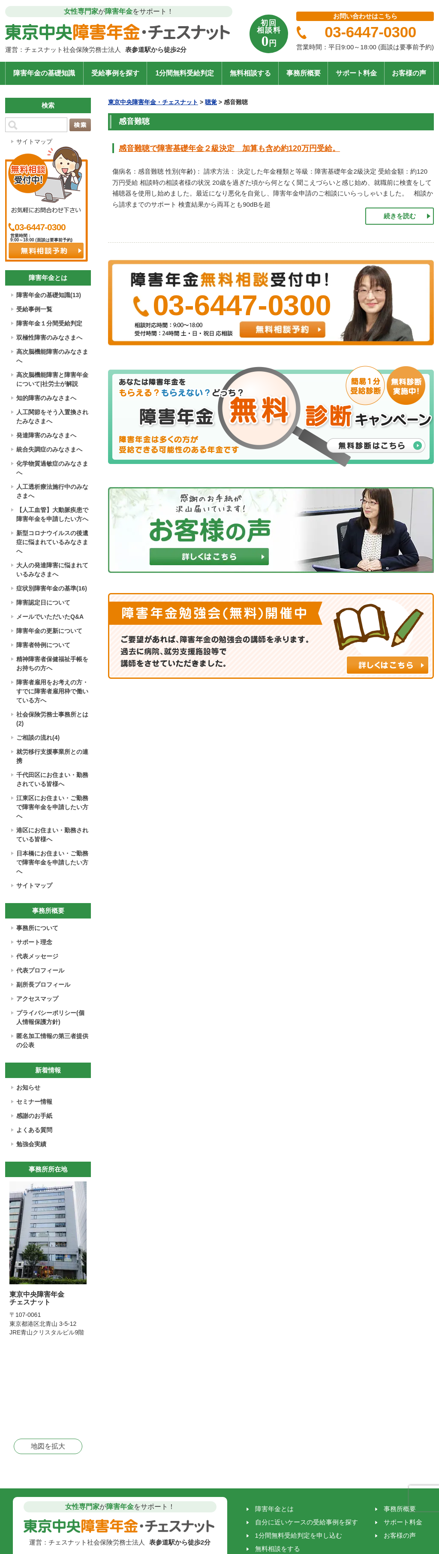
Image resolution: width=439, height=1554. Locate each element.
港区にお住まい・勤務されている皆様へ (52, 835)
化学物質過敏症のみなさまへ (52, 468)
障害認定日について (43, 602)
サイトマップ (34, 141)
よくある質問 (34, 1129)
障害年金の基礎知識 (44, 73)
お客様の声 (409, 73)
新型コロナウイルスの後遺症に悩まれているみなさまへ (52, 542)
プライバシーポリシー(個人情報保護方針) (50, 1017)
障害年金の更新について (49, 630)
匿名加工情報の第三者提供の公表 (52, 1040)
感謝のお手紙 (34, 1115)
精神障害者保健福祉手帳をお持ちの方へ (52, 664)
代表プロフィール (40, 970)
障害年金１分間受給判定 (49, 323)
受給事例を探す (115, 73)
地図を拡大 (48, 1446)
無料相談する (250, 73)
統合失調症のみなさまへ (49, 449)
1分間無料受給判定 (184, 73)
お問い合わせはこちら (365, 16)
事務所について (37, 928)
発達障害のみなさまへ (46, 435)
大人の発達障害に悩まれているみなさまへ (52, 570)
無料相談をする (277, 1548)
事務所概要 (303, 73)
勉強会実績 (31, 1144)
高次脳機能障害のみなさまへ (52, 356)
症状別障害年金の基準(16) (51, 588)
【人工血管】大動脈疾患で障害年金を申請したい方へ (52, 514)
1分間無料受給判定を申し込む (298, 1535)
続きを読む (400, 216)
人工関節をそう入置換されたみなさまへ (52, 417)
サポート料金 (356, 73)
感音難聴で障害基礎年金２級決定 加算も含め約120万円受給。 (229, 148)
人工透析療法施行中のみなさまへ (52, 491)
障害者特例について (43, 644)
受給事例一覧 (34, 309)
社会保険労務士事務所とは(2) (52, 719)
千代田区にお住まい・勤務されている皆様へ (52, 779)
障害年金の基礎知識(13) (48, 295)
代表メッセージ (37, 956)
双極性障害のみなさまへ (49, 337)
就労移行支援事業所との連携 (52, 756)
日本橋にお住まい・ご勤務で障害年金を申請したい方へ (52, 862)
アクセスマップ (37, 998)
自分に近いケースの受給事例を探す (306, 1522)
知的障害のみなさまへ (46, 398)
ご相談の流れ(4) (38, 737)
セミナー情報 (34, 1101)
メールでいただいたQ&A (50, 616)
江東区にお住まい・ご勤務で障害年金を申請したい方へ (52, 807)
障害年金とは (274, 1508)
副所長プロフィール (43, 984)
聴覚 (211, 102)
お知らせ (28, 1087)
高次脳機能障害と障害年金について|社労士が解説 (52, 379)
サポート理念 (34, 942)
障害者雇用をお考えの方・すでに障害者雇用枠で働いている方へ (52, 691)
